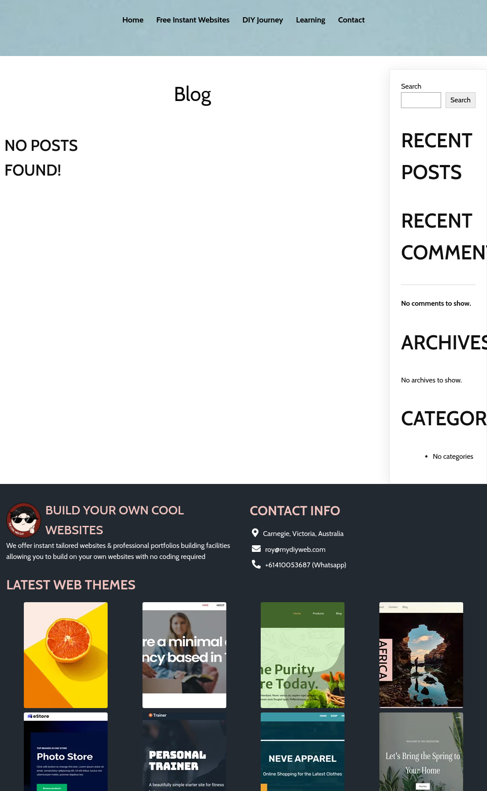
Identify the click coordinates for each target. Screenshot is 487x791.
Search (411, 77)
